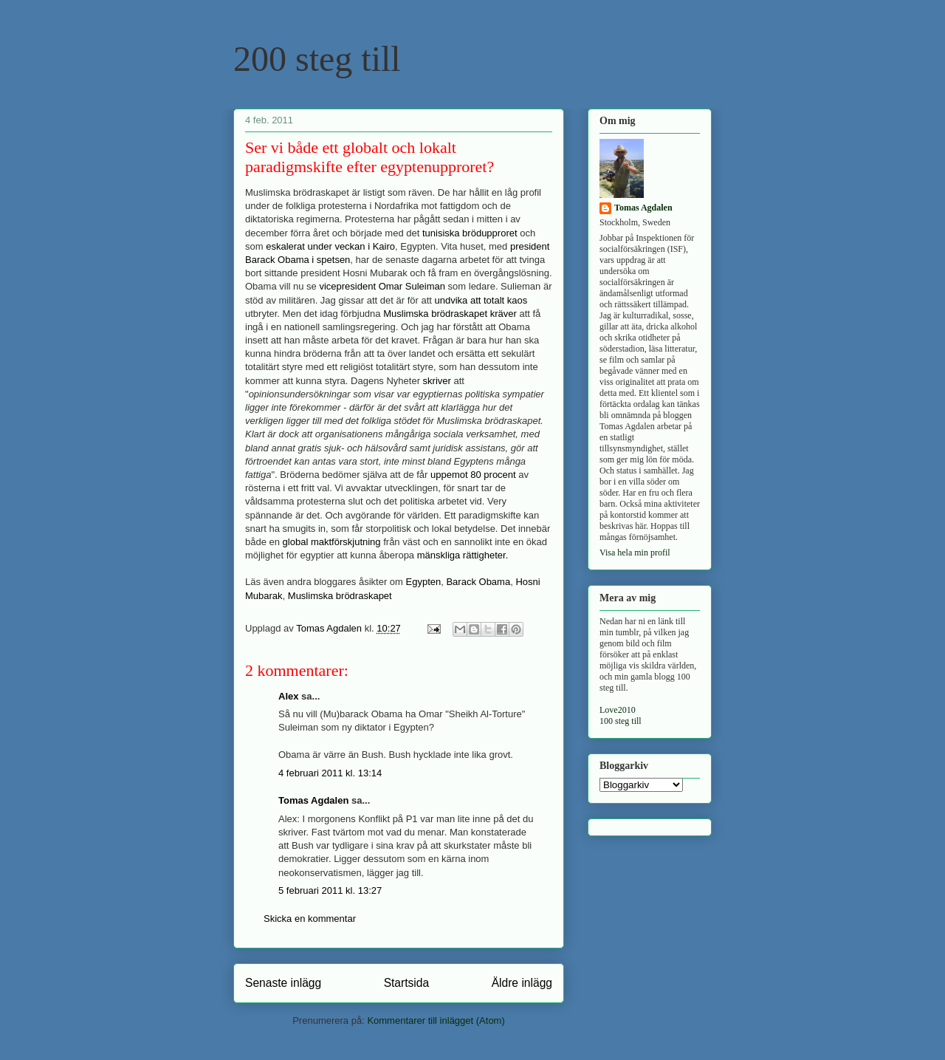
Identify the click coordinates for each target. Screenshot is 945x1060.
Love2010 (617, 710)
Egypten (423, 581)
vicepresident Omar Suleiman (382, 286)
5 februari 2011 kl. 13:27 (330, 890)
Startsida (407, 983)
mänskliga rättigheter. (463, 555)
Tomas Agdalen (313, 800)
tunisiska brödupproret (470, 233)
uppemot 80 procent (473, 474)
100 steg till (620, 721)
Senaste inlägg (283, 983)
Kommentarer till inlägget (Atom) (435, 1020)
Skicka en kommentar (310, 918)
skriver (437, 380)
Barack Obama (478, 581)
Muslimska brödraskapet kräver (450, 313)
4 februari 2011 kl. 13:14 (330, 773)
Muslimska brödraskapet (340, 595)
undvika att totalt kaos (481, 300)
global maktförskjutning (332, 541)
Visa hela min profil (634, 552)
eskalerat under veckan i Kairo (330, 246)
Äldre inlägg (522, 983)
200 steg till (317, 58)
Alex (288, 696)
